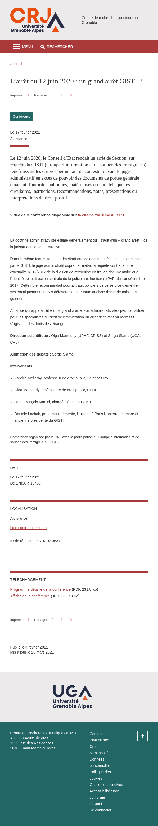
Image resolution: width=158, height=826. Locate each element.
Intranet (95, 804)
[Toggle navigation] (23, 46)
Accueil (16, 64)
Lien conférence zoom (28, 528)
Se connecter (100, 810)
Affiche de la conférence (30, 596)
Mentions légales (103, 753)
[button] (56, 46)
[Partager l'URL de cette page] (71, 95)
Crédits (95, 746)
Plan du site (99, 740)
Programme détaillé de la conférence (40, 589)
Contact (95, 734)
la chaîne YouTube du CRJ (100, 215)
